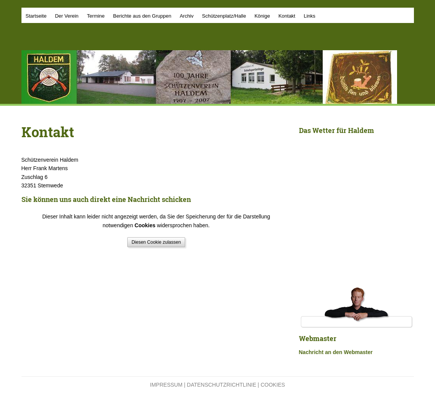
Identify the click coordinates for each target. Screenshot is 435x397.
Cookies (273, 385)
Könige (262, 16)
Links (309, 16)
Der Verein (66, 16)
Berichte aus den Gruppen (142, 16)
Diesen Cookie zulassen (156, 242)
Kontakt (286, 16)
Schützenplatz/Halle (224, 16)
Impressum (166, 385)
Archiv (187, 16)
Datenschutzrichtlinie (221, 385)
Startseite (36, 16)
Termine (96, 16)
